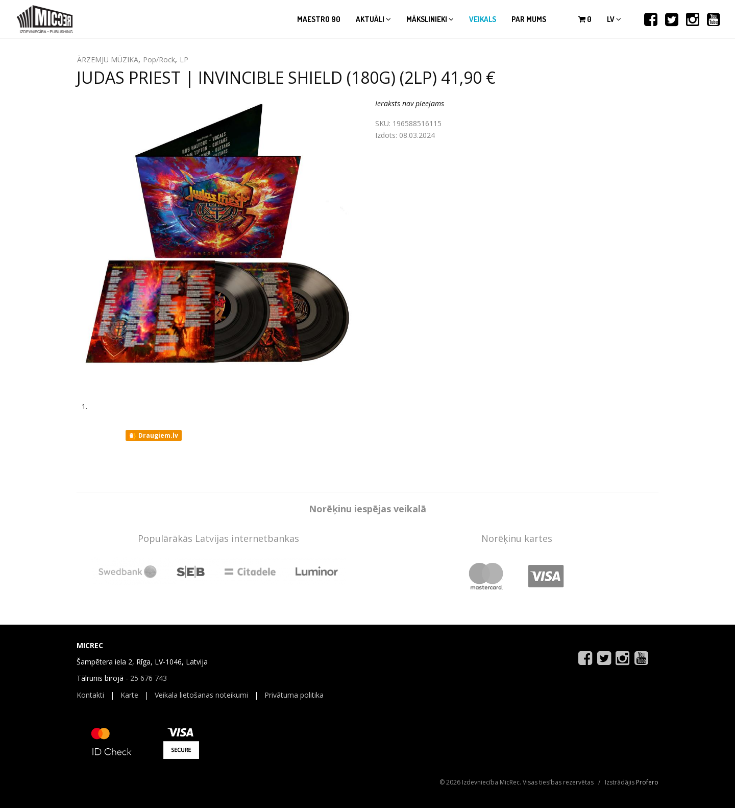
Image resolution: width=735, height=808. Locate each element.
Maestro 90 (318, 19)
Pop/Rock (159, 59)
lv (614, 19)
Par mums (528, 19)
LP (184, 59)
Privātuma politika (294, 695)
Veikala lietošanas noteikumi (201, 695)
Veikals (482, 19)
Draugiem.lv (153, 435)
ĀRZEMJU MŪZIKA (107, 59)
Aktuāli (373, 19)
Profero (647, 782)
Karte (129, 695)
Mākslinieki (430, 19)
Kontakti (90, 695)
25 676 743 (148, 678)
